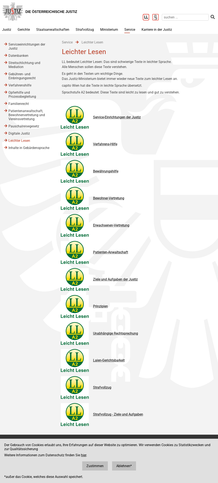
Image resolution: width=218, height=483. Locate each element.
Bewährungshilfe (105, 171)
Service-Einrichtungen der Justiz (117, 117)
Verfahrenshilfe (19, 85)
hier (83, 455)
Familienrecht (18, 104)
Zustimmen (95, 466)
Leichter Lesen (19, 141)
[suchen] (185, 17)
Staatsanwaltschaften (52, 30)
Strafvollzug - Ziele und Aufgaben (118, 414)
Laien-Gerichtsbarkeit (109, 360)
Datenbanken (18, 56)
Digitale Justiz (19, 133)
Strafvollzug (85, 30)
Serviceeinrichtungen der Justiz (26, 46)
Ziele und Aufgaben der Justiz (115, 279)
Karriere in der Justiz (157, 30)
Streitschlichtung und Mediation (24, 65)
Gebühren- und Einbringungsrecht (22, 76)
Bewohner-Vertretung (108, 198)
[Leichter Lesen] (147, 17)
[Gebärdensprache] (157, 17)
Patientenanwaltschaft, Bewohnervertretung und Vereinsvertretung (26, 115)
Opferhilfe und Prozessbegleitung (22, 94)
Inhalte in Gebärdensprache (28, 148)
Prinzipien (100, 306)
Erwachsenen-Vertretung (111, 225)
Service (129, 30)
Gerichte (24, 30)
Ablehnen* (124, 466)
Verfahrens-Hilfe (105, 144)
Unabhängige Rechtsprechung (115, 333)
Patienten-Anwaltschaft (110, 252)
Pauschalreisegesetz (23, 126)
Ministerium (109, 30)
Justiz (6, 30)
